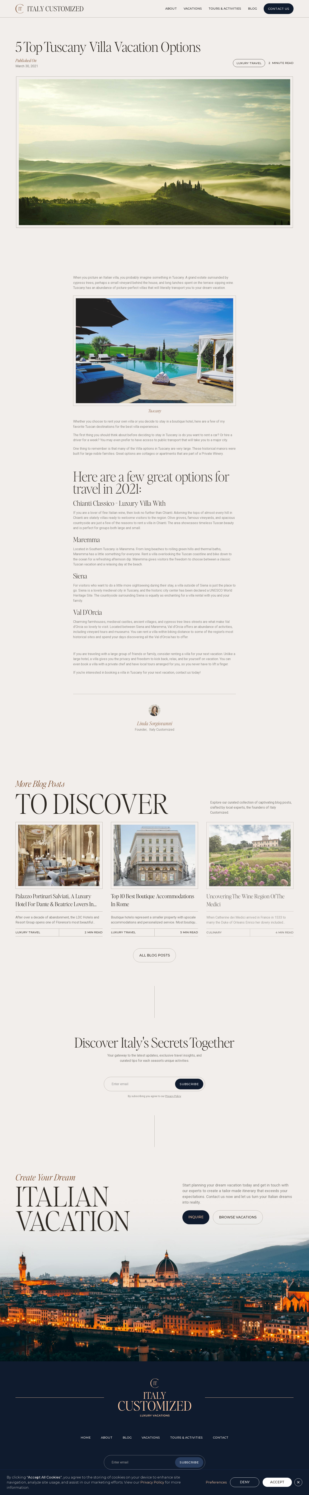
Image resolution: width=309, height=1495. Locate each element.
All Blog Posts (154, 955)
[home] (49, 9)
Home (86, 1437)
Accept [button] (277, 1482)
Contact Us (278, 9)
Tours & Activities (225, 8)
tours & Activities (186, 1437)
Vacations (193, 8)
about (106, 1437)
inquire (195, 1217)
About (171, 8)
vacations (151, 1437)
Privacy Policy (152, 1482)
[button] (298, 1482)
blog (127, 1437)
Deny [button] (245, 1482)
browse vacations (238, 1217)
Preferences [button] (216, 1482)
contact (220, 1437)
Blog (252, 8)
